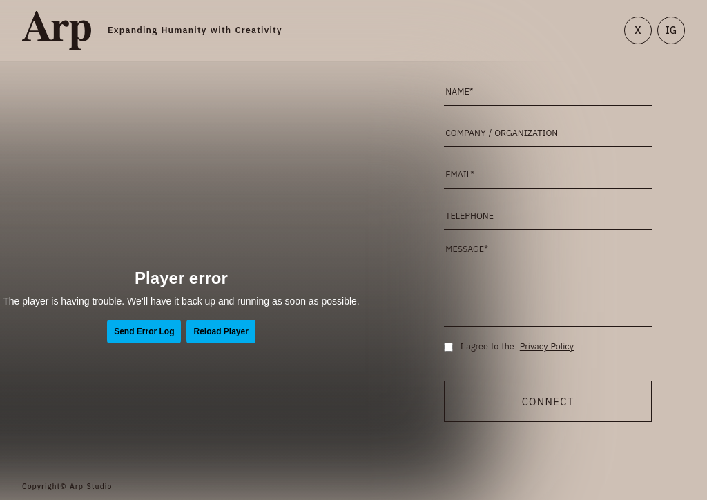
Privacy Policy (547, 346)
